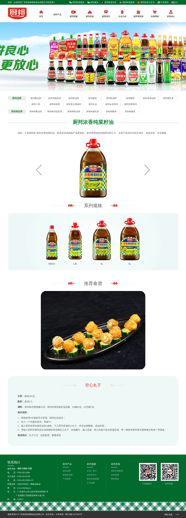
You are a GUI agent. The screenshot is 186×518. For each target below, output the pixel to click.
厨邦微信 (94, 2)
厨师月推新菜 (117, 471)
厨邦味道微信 (78, 2)
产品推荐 (67, 479)
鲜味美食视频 (93, 479)
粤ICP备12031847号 (73, 514)
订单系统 (165, 2)
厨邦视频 (91, 464)
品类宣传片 (92, 475)
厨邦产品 (57, 13)
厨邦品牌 (67, 471)
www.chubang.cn (24, 488)
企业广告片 (92, 471)
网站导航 (168, 515)
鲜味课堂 (115, 479)
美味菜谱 (115, 475)
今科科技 (60, 514)
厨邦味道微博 (128, 2)
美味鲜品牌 (68, 475)
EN (176, 2)
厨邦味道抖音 (110, 2)
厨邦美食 (115, 464)
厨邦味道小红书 (148, 2)
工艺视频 (91, 483)
